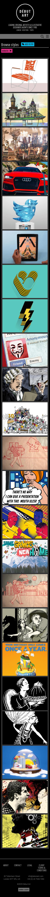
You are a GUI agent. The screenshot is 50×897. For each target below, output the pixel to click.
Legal (29, 865)
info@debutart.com (35, 876)
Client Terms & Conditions (42, 867)
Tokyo (32, 30)
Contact (18, 865)
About (6, 865)
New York (25, 30)
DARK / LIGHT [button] (24, 890)
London (18, 30)
